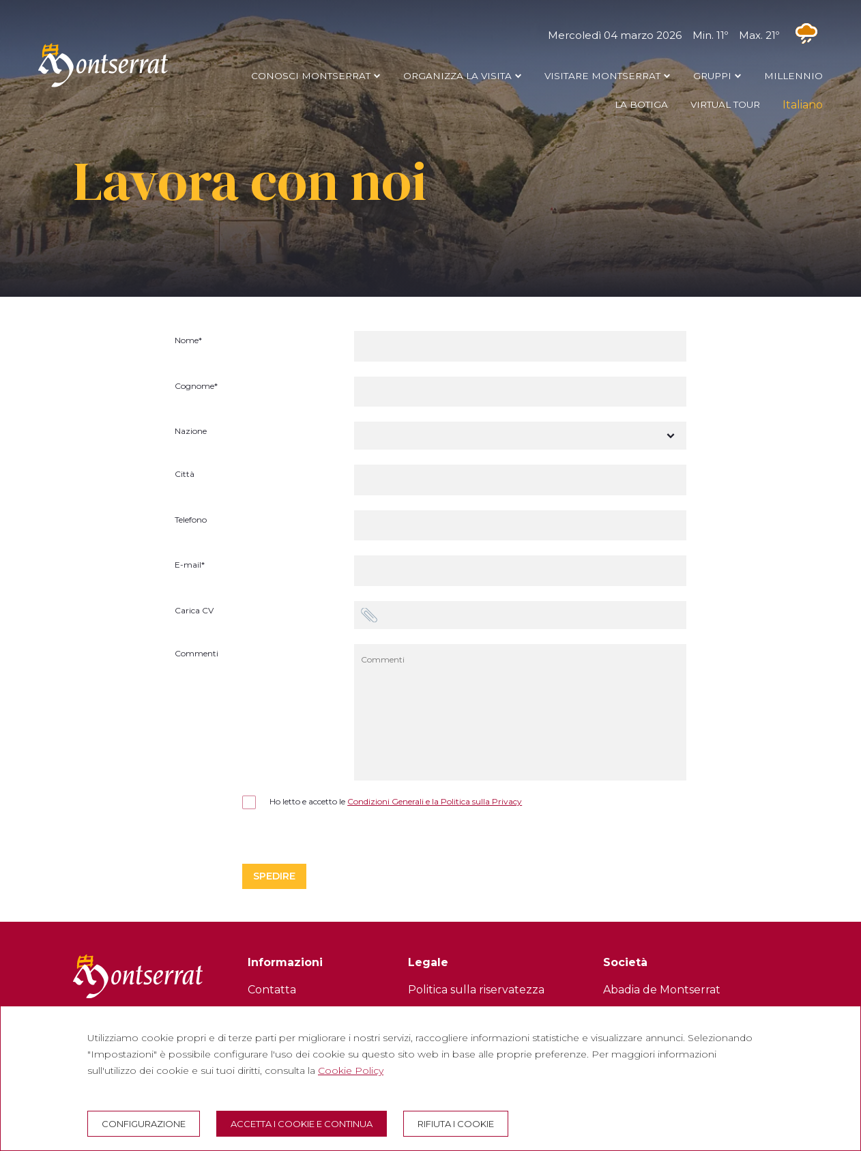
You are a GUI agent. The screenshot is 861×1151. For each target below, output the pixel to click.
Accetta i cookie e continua (302, 1123)
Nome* (188, 340)
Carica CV (194, 611)
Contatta (272, 989)
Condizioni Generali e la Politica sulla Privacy (434, 801)
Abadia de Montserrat (661, 989)
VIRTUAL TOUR (725, 104)
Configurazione (144, 1123)
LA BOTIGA (641, 104)
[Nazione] (520, 436)
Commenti (196, 654)
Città (184, 474)
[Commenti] (520, 712)
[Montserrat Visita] (103, 87)
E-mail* (190, 565)
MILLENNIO (793, 75)
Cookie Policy (350, 1070)
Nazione (191, 431)
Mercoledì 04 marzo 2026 (685, 35)
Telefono (191, 520)
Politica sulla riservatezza (476, 989)
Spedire (274, 876)
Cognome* (196, 386)
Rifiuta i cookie (456, 1123)
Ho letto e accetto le (382, 802)
